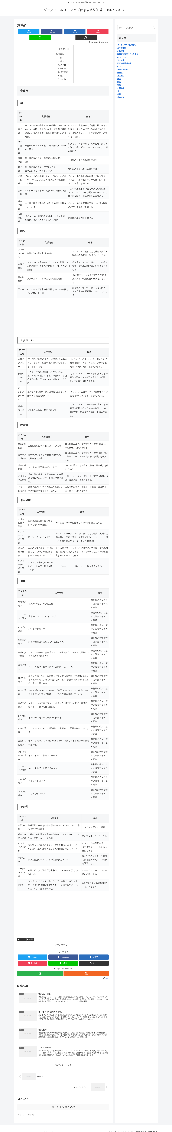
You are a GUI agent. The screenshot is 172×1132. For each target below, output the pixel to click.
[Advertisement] (36, 312)
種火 (62, 55)
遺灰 (62, 70)
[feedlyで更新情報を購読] (40, 968)
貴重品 (61, 48)
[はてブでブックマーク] (55, 31)
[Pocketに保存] (71, 31)
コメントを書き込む (63, 1103)
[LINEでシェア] (86, 31)
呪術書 (63, 63)
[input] (136, 27)
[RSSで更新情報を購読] (86, 968)
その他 (63, 74)
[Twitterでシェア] (24, 31)
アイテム (21, 934)
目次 (60, 43)
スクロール (65, 59)
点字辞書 (64, 67)
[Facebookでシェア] (40, 31)
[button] (101, 31)
